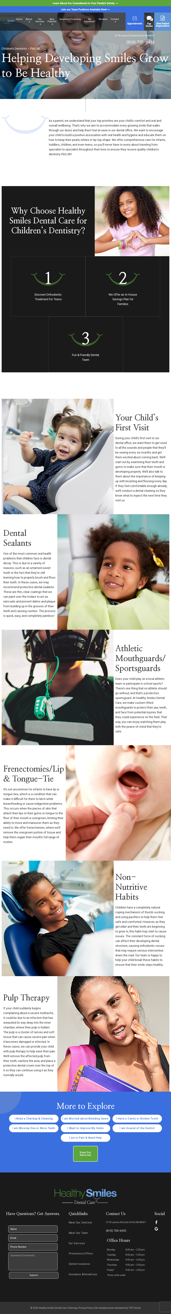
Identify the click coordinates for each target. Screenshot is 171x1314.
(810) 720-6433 (140, 42)
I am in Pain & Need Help (85, 1137)
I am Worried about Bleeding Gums (85, 1118)
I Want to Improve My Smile (85, 1128)
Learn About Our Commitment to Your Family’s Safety (85, 3)
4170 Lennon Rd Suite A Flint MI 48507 (135, 35)
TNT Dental (135, 1308)
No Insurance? (89, 20)
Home (19, 19)
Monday (111, 1249)
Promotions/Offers (81, 1253)
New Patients (52, 20)
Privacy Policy (86, 1308)
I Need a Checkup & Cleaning (34, 1118)
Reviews (103, 19)
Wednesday (113, 1259)
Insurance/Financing (70, 19)
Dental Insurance (79, 1263)
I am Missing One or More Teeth (34, 1128)
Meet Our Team (78, 1232)
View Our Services (85, 1154)
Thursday (112, 1265)
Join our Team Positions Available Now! (85, 9)
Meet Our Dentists (80, 1222)
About (29, 19)
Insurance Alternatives (83, 1274)
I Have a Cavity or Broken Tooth (137, 1118)
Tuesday (111, 1254)
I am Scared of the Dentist (137, 1128)
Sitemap (72, 1308)
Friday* (110, 1270)
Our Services (39, 20)
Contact (115, 19)
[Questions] (33, 1261)
